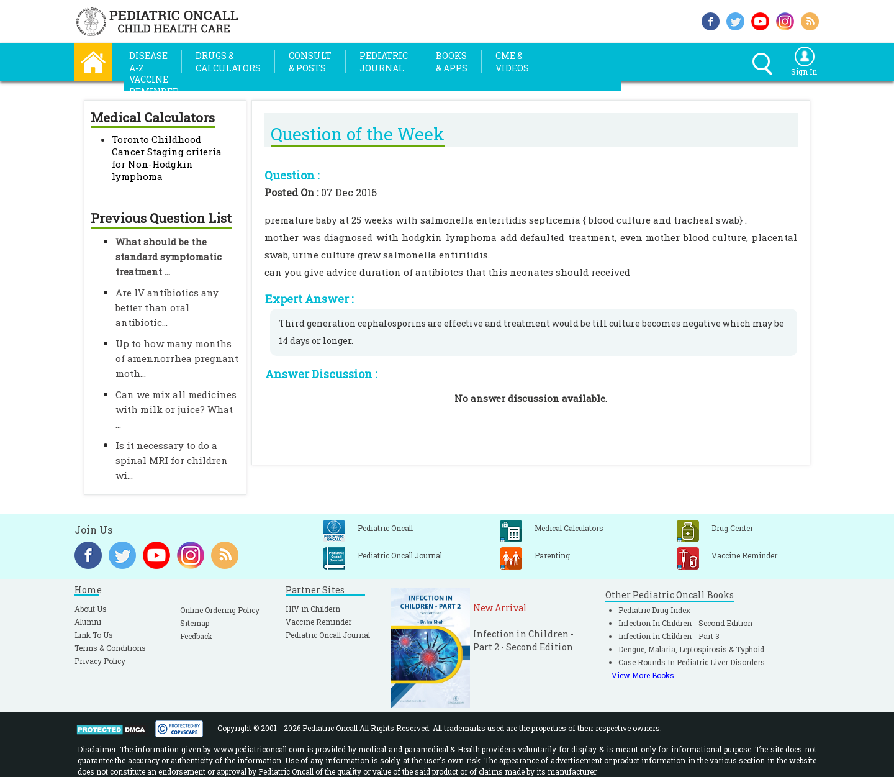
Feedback (196, 636)
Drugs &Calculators (228, 62)
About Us (90, 609)
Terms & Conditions (110, 648)
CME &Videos (512, 62)
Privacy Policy (99, 661)
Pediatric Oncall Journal (328, 635)
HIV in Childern (313, 609)
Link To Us (93, 635)
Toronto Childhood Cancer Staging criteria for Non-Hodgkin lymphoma (167, 158)
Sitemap (194, 623)
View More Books (643, 675)
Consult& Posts (310, 62)
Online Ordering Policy (220, 610)
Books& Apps (451, 62)
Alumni (87, 622)
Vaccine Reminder (318, 622)
